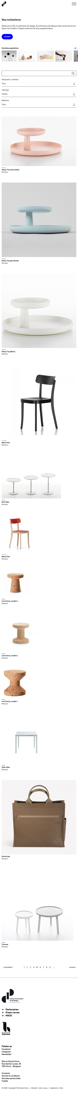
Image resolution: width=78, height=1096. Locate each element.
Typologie (5, 90)
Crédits (5, 1081)
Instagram (6, 1051)
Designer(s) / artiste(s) (10, 80)
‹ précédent (8, 967)
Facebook (6, 1049)
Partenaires (12, 1009)
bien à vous (43, 1088)
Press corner (13, 1012)
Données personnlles (11, 1078)
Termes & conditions (11, 1076)
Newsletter (6, 1054)
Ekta (61, 1088)
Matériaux (5, 100)
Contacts (6, 1073)
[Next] (73, 48)
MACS (9, 1015)
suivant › (72, 967)
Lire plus (7, 37)
